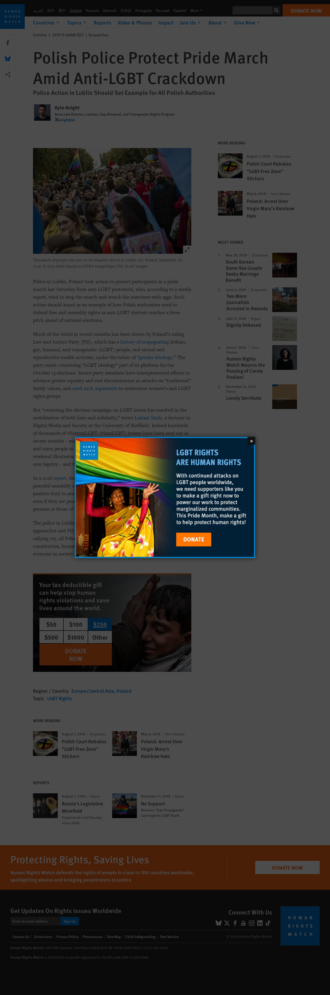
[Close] (251, 441)
